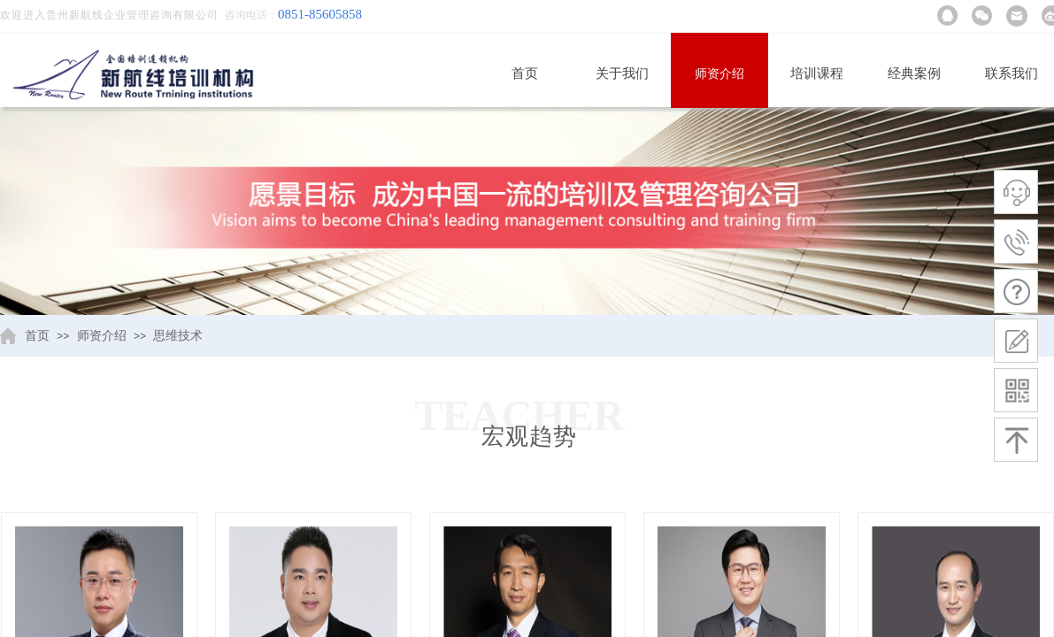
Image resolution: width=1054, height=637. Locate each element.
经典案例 (914, 73)
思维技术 (178, 335)
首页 (525, 73)
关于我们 (622, 73)
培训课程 (816, 73)
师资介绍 (719, 74)
